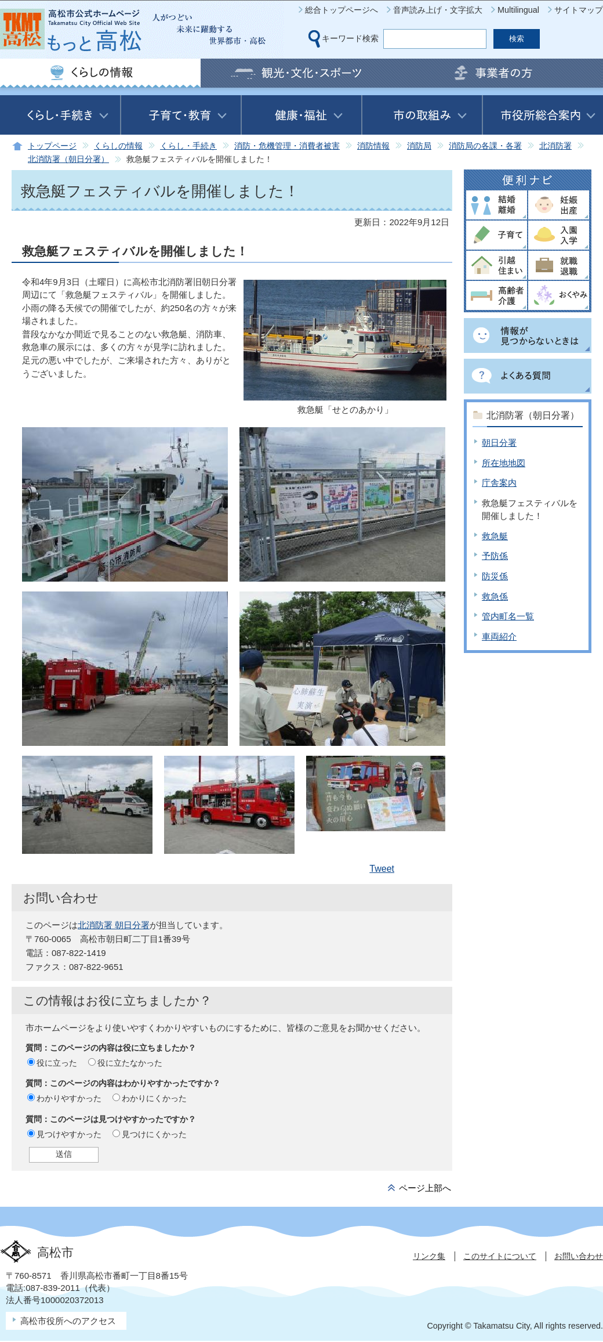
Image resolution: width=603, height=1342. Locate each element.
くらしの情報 (118, 146)
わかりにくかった (154, 1098)
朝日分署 (499, 443)
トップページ (52, 146)
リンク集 (429, 1256)
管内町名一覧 (508, 616)
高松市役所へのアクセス (68, 1321)
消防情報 (373, 146)
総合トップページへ (341, 10)
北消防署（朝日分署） (68, 159)
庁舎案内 (499, 483)
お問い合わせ (578, 1256)
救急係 (495, 596)
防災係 (495, 576)
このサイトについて (499, 1256)
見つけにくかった (154, 1134)
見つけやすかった (69, 1134)
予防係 (495, 556)
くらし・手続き (188, 146)
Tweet (381, 869)
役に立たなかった (129, 1062)
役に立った (57, 1062)
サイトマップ (578, 10)
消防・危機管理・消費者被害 (287, 146)
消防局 (419, 146)
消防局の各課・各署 (485, 146)
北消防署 (555, 146)
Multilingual (518, 10)
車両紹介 (499, 636)
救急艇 (495, 536)
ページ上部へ (425, 1188)
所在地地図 (503, 463)
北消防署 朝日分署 (114, 925)
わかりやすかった (69, 1098)
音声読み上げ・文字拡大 (437, 10)
